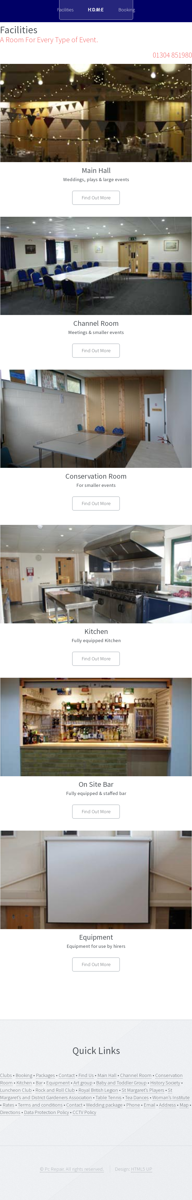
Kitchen (24, 1083)
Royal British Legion (98, 1090)
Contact (67, 1075)
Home (96, 10)
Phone (133, 1105)
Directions (10, 1112)
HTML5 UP (141, 1169)
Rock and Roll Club (55, 1090)
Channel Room (136, 1075)
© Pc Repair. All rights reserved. (72, 1169)
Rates (8, 1105)
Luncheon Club (16, 1090)
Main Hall (106, 1075)
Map (184, 1105)
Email (149, 1105)
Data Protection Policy (46, 1112)
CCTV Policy (84, 1112)
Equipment (58, 1083)
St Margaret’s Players (143, 1090)
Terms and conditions (40, 1105)
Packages (45, 1075)
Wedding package (104, 1105)
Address (167, 1105)
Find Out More (96, 198)
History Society (165, 1083)
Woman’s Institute (171, 1097)
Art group (82, 1083)
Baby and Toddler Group (121, 1083)
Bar (39, 1083)
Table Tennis (108, 1097)
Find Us (86, 1075)
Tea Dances (137, 1097)
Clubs (6, 1075)
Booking (24, 1075)
